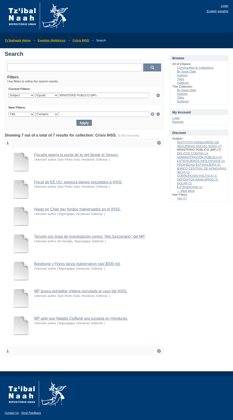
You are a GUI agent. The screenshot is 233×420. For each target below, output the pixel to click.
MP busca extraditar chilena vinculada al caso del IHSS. (80, 291)
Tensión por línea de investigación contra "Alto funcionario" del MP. (89, 236)
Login (224, 6)
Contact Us (12, 413)
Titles (180, 79)
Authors (182, 75)
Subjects (183, 83)
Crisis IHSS (80, 40)
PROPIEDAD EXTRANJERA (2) (199, 164)
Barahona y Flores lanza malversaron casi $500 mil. (77, 264)
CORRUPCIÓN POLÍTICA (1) (197, 176)
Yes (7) (182, 198)
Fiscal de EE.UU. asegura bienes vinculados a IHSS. (78, 182)
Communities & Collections (195, 67)
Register (178, 122)
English (212, 11)
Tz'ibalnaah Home (18, 40)
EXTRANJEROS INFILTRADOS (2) (201, 161)
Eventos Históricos (51, 40)
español (222, 11)
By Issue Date (186, 71)
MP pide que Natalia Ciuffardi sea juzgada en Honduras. (81, 318)
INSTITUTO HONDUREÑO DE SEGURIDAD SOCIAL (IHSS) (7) (199, 144)
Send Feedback (31, 413)
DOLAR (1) (184, 183)
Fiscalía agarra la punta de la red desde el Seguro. (76, 155)
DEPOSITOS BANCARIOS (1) (197, 179)
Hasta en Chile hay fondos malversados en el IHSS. (77, 209)
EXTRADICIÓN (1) (189, 187)
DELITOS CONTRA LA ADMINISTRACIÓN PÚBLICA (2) (199, 155)
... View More (186, 191)
